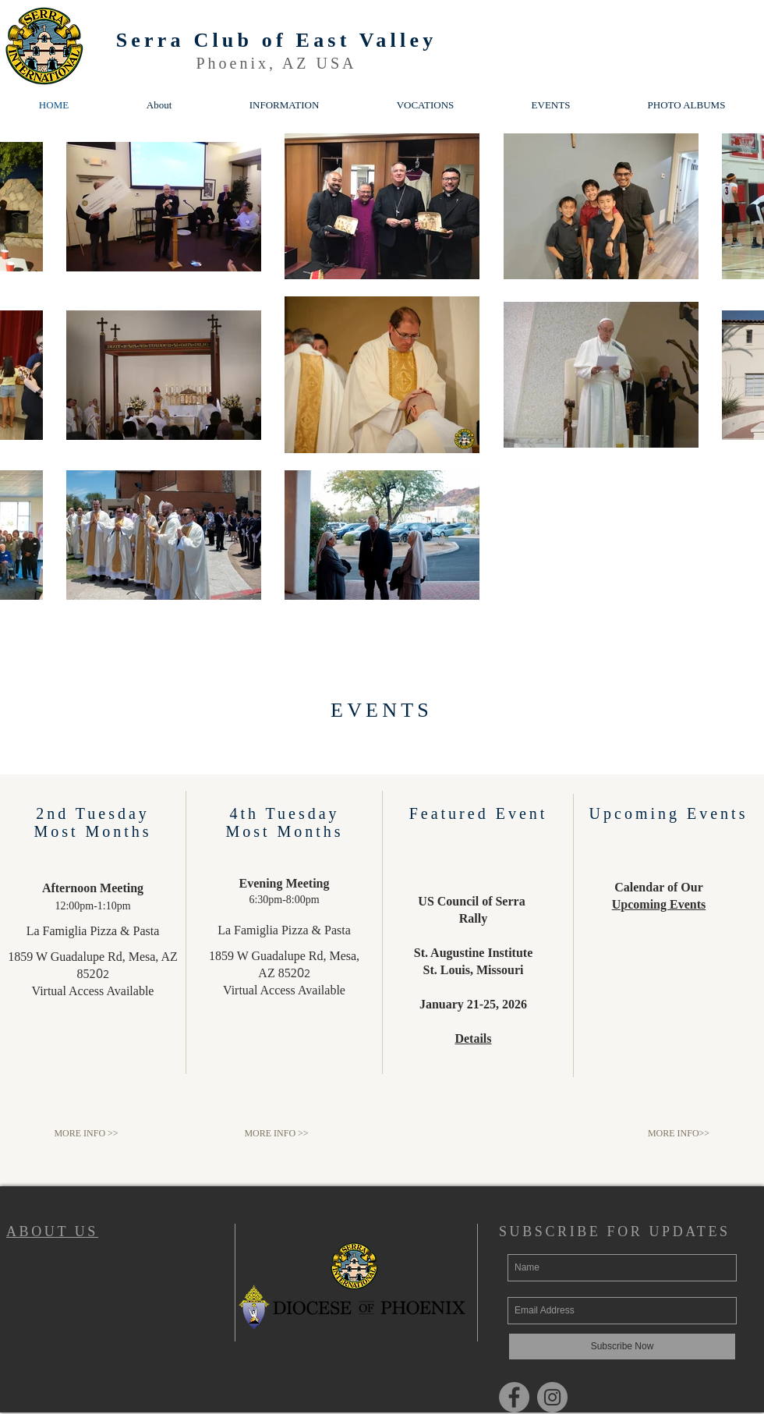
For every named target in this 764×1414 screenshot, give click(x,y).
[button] (284, 105)
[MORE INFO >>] (86, 1133)
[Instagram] (552, 1397)
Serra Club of (206, 40)
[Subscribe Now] (622, 1346)
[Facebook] (514, 1397)
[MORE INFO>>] (678, 1133)
